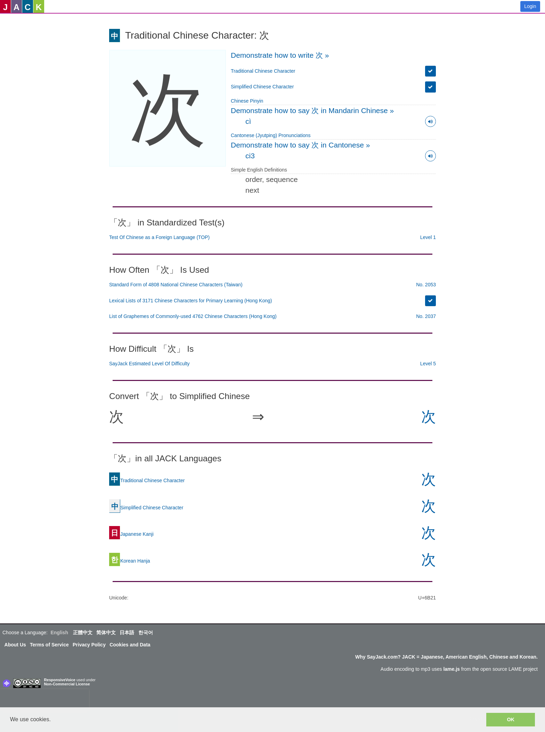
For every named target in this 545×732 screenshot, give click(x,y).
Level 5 (428, 363)
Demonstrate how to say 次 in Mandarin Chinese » (312, 110)
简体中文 (106, 632)
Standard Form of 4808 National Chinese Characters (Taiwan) (176, 284)
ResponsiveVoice (59, 680)
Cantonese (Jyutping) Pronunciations (271, 135)
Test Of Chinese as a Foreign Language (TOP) (159, 237)
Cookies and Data (129, 644)
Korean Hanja (129, 560)
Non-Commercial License (67, 684)
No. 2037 (426, 316)
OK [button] (510, 719)
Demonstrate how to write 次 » (280, 55)
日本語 (127, 632)
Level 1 (428, 237)
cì (248, 121)
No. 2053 (426, 284)
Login (530, 6)
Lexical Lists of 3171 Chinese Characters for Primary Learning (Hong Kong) (190, 300)
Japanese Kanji (131, 533)
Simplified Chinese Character (262, 86)
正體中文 (82, 632)
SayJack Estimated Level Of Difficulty (149, 363)
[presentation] (44, 699)
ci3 (250, 156)
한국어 (145, 632)
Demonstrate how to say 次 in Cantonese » (300, 145)
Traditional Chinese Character (263, 71)
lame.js (451, 669)
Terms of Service (49, 644)
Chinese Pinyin (247, 101)
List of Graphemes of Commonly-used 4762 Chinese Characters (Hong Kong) (193, 316)
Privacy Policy (89, 644)
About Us (15, 644)
